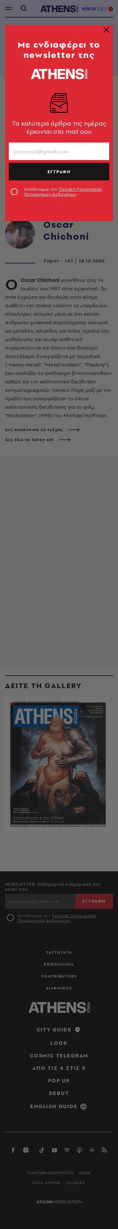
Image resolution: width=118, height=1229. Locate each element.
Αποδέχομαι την (63, 192)
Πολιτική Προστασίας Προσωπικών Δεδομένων (63, 191)
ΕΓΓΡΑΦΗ (59, 171)
